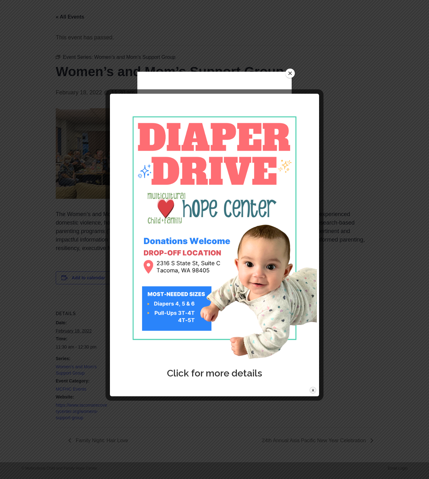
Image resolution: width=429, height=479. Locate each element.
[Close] (290, 73)
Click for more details (214, 373)
